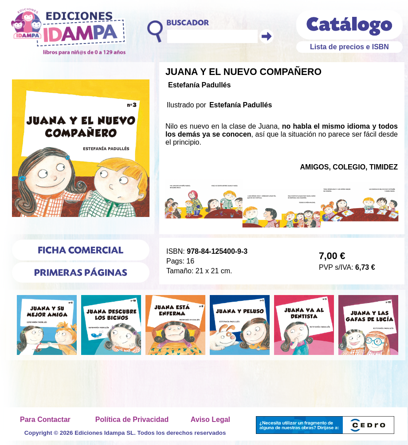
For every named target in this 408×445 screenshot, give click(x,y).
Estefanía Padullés (199, 85)
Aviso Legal (210, 419)
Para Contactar (45, 419)
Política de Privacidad (132, 419)
